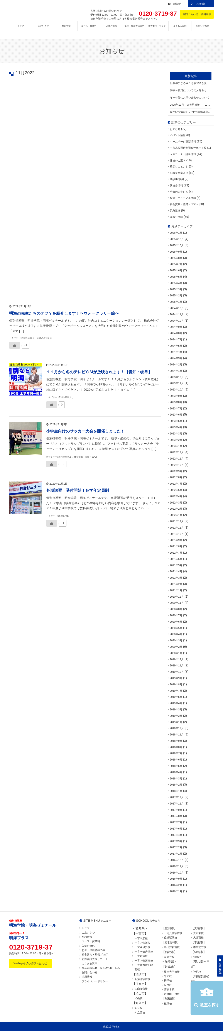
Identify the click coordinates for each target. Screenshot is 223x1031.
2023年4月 (176, 427)
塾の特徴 (66, 29)
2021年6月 (176, 559)
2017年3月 (176, 841)
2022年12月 (177, 452)
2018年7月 (176, 753)
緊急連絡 (175, 210)
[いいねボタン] (14, 344)
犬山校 (138, 998)
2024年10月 (177, 320)
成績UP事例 (177, 179)
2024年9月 (176, 326)
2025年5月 (176, 276)
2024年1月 (176, 370)
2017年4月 (176, 835)
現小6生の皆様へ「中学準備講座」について (191, 111)
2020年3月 (176, 640)
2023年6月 (176, 414)
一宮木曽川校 (142, 942)
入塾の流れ (111, 29)
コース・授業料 (88, 29)
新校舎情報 (176, 185)
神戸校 (197, 971)
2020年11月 (177, 602)
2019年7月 (176, 690)
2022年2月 (176, 508)
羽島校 (197, 956)
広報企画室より (179, 172)
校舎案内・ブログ (157, 29)
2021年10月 (177, 534)
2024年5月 (176, 345)
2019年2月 (176, 715)
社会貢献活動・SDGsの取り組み (101, 968)
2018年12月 (177, 728)
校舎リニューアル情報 (183, 197)
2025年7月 (176, 264)
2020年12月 (177, 596)
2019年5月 (176, 696)
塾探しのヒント (179, 166)
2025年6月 (176, 270)
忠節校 (168, 976)
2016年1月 (176, 891)
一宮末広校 (141, 938)
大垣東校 (198, 933)
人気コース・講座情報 (183, 154)
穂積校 (168, 1003)
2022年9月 (176, 471)
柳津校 (168, 980)
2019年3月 (176, 709)
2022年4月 (176, 496)
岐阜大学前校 (172, 971)
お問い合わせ (202, 29)
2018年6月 (176, 759)
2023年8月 (176, 402)
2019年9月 (176, 678)
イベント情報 (178, 135)
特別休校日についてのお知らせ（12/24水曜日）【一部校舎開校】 (191, 90)
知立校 (138, 1007)
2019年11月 (177, 665)
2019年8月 (176, 684)
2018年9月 (176, 740)
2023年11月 (177, 383)
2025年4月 (176, 283)
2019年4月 (176, 703)
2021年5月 (176, 565)
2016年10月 (177, 872)
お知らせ (175, 129)
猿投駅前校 (170, 937)
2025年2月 (176, 295)
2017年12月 (177, 797)
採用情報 (200, 3)
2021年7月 (176, 552)
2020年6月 (176, 621)
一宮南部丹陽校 (144, 951)
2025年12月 (177, 239)
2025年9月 (176, 251)
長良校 (168, 985)
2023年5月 (176, 421)
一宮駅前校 (141, 956)
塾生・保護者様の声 (134, 29)
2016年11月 (177, 866)
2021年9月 (176, 540)
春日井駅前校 (172, 947)
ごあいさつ (43, 29)
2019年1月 (176, 722)
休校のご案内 (178, 160)
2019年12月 (177, 659)
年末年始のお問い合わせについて (189, 97)
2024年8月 (176, 333)
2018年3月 (176, 778)
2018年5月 (176, 765)
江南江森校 (141, 988)
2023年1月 (176, 446)
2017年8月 (176, 816)
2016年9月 (176, 878)
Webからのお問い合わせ (30, 963)
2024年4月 (176, 351)
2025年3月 (176, 289)
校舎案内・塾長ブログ (95, 954)
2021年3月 (176, 577)
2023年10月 (177, 389)
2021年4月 (176, 571)
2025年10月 (177, 245)
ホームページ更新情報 (183, 141)
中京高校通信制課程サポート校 (188, 147)
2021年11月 (177, 527)
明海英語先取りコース (95, 959)
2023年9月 (176, 395)
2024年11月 (177, 314)
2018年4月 (176, 772)
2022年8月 (176, 477)
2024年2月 (176, 364)
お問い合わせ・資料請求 (196, 14)
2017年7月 (176, 822)
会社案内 (177, 3)
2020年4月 (176, 634)
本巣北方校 (199, 947)
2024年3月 (176, 358)
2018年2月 (176, 784)
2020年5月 (176, 628)
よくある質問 (179, 29)
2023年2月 (176, 439)
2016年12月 (177, 860)
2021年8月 (176, 546)
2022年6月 (176, 490)
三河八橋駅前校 (173, 933)
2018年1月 (176, 791)
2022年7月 (176, 483)
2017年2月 (176, 847)
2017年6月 (176, 828)
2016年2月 (176, 885)
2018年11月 (177, 734)
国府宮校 (169, 956)
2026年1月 (176, 232)
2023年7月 (176, 408)
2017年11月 (177, 803)
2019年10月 (177, 671)
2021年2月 (176, 584)
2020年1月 (176, 653)
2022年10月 (177, 464)
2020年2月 (176, 646)
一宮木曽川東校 (144, 960)
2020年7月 (176, 615)
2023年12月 (177, 377)
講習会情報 (176, 216)
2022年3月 (176, 502)
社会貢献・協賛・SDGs (184, 204)
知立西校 (140, 1012)
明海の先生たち (179, 191)
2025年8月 (176, 258)
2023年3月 (176, 433)
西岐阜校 (169, 989)
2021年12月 (177, 521)
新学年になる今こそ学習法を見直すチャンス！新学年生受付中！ (191, 83)
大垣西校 (198, 937)
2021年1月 (176, 590)
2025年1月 (176, 301)
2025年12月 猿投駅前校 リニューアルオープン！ (191, 104)
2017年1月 (176, 853)
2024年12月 (177, 308)
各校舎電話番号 (133, 18)
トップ (20, 29)
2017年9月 (176, 809)
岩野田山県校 (172, 994)
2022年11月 (177, 458)
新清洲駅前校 (142, 979)
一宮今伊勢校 (142, 947)
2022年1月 (176, 515)
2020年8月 (176, 609)
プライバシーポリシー (95, 981)
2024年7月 (176, 339)
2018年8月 (176, 747)
